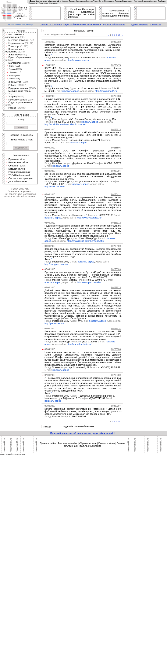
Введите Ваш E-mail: (22, 139)
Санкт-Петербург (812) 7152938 (75, 341)
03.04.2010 (50, 349)
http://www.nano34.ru (106, 91)
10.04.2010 (50, 96)
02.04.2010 (50, 375)
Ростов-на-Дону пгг (67, 321)
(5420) (23, 54)
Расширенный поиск (19, 172)
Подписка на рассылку (21, 135)
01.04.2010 (50, 406)
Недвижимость (16, 43)
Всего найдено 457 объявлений (60, 34)
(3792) (9, 93)
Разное (12, 108)
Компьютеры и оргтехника (15, 50)
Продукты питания (18, 88)
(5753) (30, 40)
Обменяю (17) (15, 72)
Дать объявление (17, 181)
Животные (14, 54)
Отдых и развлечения (20, 102)
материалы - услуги (83, 31)
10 (119, 35)
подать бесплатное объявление (78, 426)
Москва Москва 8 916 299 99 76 (79, 280)
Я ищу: (21, 119)
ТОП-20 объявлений (19, 175)
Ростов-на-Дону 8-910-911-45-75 (76, 57)
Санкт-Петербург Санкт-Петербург (75, 238)
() (115, 42)
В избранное (155, 25)
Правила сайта (16, 159)
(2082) (32, 88)
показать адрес (70, 91)
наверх (48, 427)
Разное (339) (14, 79)
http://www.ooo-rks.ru (78, 60)
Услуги (12, 96)
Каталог (21, 30)
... (108, 35)
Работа (12, 85)
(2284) (21, 51)
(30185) (19, 96)
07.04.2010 (50, 269)
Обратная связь (17, 165)
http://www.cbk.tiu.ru (55, 186)
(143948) (21, 108)
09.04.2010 (50, 129)
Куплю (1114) (14, 66)
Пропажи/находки (18, 99)
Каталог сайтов (16, 169)
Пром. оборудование (19, 57)
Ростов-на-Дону (61, 261)
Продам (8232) (15, 69)
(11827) (24, 46)
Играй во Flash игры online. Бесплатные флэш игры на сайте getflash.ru (81, 13)
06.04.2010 (50, 287)
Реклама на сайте (18, 162)
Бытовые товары (17, 40)
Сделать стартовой (139, 25)
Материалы (14, 63)
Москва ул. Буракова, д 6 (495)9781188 (83, 215)
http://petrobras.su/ (54, 323)
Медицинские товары (20, 91)
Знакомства (14, 82)
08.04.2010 (50, 194)
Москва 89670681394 (65, 416)
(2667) (22, 37)
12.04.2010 (50, 42)
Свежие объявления (51, 24)
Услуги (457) (14, 75)
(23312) (10, 60)
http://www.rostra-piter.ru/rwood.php (85, 241)
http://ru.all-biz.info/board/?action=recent (65, 124)
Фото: (48, 55)
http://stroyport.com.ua (56, 264)
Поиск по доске (21, 115)
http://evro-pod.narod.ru (89, 282)
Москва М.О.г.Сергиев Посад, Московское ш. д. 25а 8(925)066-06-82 (80, 120)
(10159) (25, 63)
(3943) (9, 105)
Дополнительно (21, 155)
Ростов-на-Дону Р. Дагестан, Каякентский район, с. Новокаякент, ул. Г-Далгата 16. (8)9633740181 (80, 397)
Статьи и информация (20, 178)
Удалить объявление (114, 24)
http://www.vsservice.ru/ (89, 217)
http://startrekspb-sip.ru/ (79, 344)
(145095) (21, 85)
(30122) (28, 43)
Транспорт (14, 46)
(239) (30, 99)
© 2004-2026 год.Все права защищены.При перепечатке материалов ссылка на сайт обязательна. (20, 193)
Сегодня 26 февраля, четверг (20, 24)
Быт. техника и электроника (15, 35)
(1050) (24, 82)
